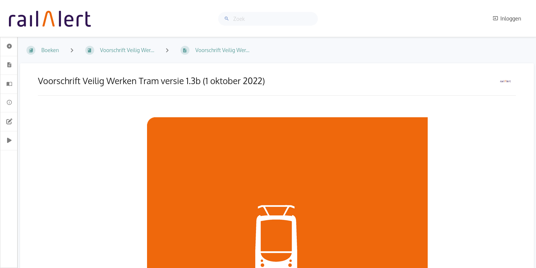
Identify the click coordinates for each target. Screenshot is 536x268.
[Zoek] (228, 19)
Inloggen (507, 18)
